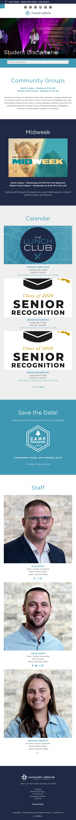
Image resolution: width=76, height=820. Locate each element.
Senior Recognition (38, 320)
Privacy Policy (38, 804)
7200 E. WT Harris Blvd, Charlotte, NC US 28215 (38, 328)
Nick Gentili (38, 566)
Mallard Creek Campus (29, 2)
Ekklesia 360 (38, 816)
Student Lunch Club (38, 267)
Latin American (44, 2)
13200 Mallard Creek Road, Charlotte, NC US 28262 (38, 275)
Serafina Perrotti (38, 741)
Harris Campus (14, 2)
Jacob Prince (38, 653)
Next (41, 387)
